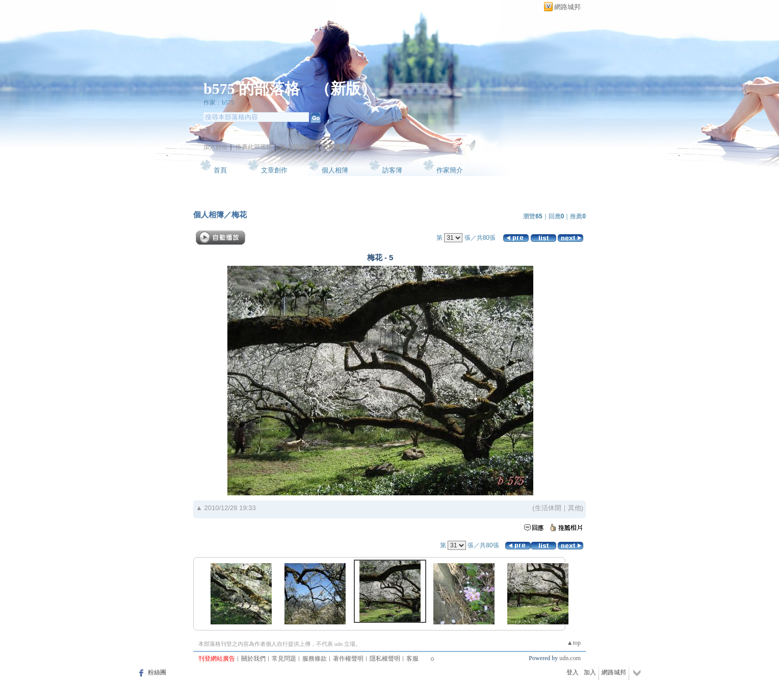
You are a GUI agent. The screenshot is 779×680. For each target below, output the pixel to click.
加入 (590, 672)
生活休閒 (548, 508)
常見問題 (284, 658)
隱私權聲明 (385, 658)
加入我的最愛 (298, 146)
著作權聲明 (348, 658)
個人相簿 (335, 170)
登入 (572, 672)
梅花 (239, 214)
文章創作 (274, 170)
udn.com (570, 658)
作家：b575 (218, 102)
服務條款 (314, 658)
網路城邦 (567, 7)
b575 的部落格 (251, 88)
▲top (574, 642)
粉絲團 (157, 672)
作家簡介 (449, 170)
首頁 (220, 170)
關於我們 (253, 658)
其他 (574, 508)
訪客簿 (392, 170)
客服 (412, 658)
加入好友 (215, 146)
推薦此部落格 (254, 146)
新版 (345, 88)
